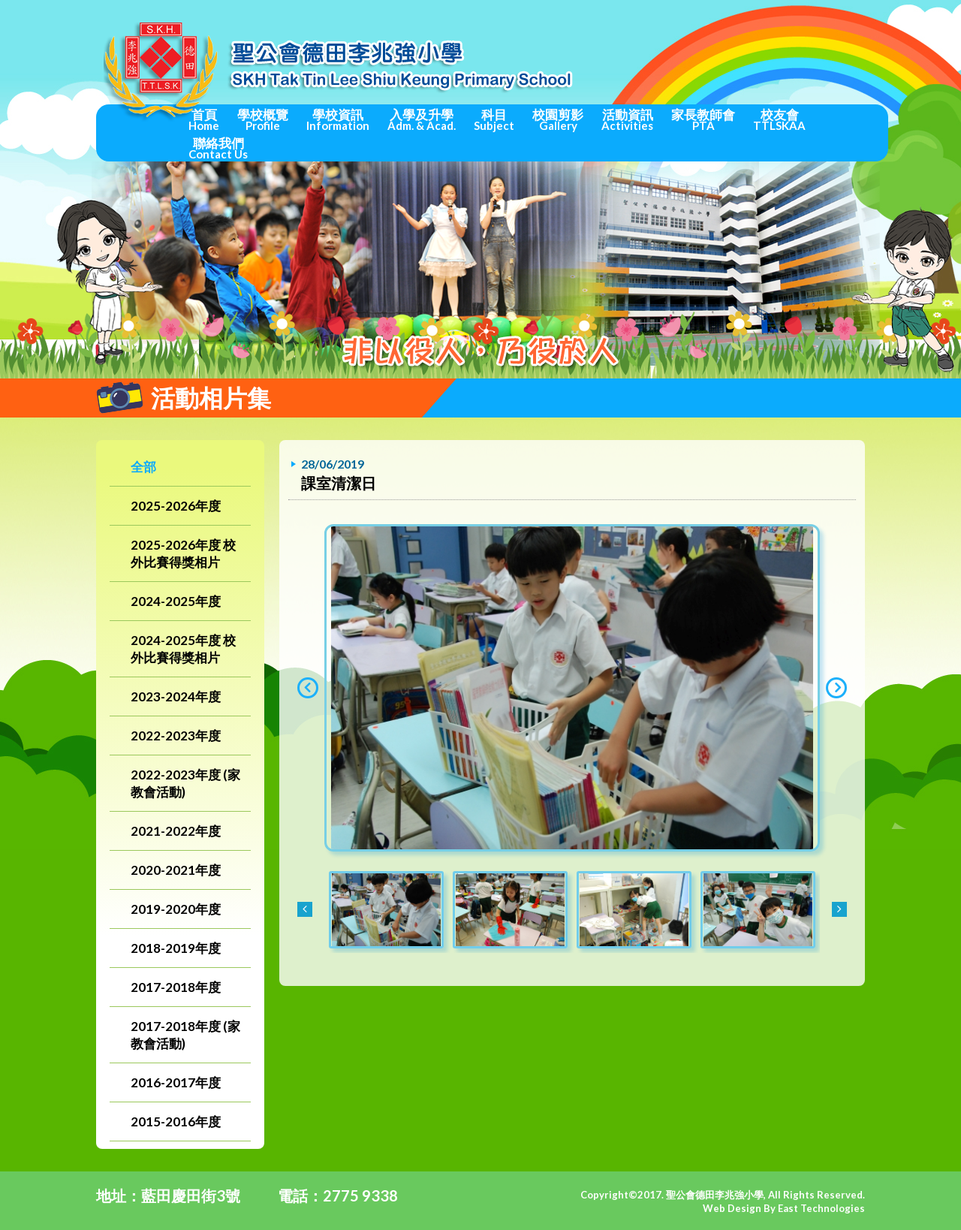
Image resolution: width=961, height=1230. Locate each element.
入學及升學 (421, 119)
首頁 (203, 119)
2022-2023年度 (176, 735)
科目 (494, 119)
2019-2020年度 (176, 909)
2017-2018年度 (176, 987)
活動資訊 (627, 119)
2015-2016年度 (176, 1121)
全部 (143, 467)
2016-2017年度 (176, 1082)
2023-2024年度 (176, 696)
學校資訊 (337, 119)
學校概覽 (262, 119)
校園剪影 (557, 119)
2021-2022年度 (176, 831)
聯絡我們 (218, 148)
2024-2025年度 (176, 601)
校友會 (779, 119)
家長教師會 (703, 119)
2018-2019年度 (176, 948)
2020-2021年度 (176, 870)
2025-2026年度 (176, 506)
